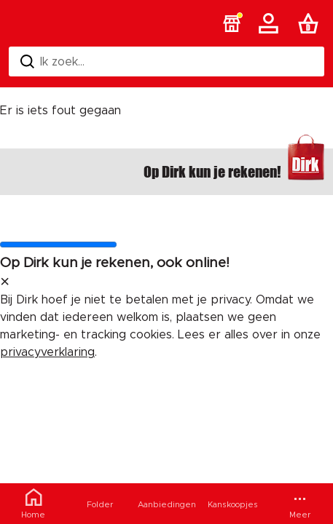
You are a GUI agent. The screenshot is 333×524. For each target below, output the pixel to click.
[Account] (271, 23)
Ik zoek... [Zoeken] (52, 61)
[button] (231, 23)
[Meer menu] (300, 503)
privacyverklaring (47, 352)
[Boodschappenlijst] (311, 23)
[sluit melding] (4, 282)
